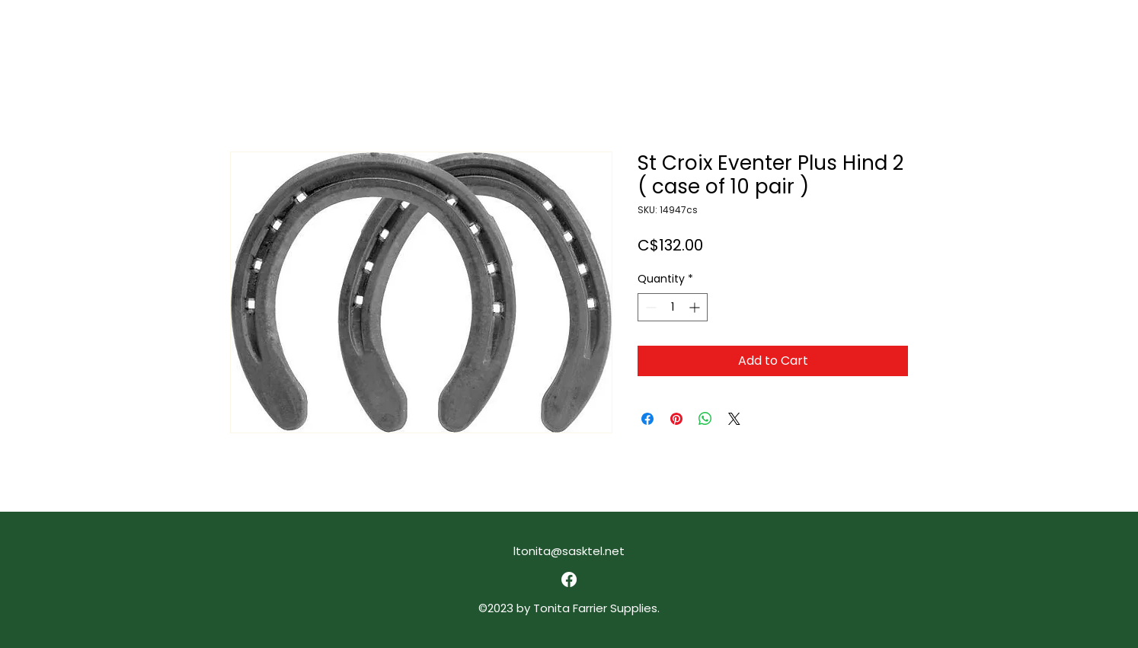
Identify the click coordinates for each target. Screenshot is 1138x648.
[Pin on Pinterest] (676, 419)
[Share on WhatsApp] (705, 419)
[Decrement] (649, 307)
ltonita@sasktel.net (569, 551)
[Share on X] (734, 419)
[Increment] (695, 307)
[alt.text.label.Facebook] (569, 579)
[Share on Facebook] (647, 419)
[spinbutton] (672, 307)
